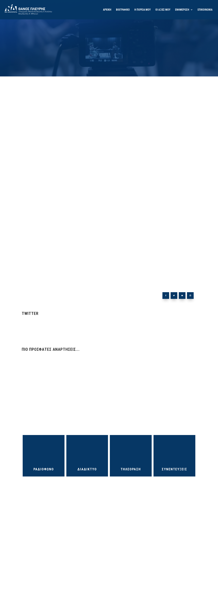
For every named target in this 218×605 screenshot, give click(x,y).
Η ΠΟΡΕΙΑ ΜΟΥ (142, 9)
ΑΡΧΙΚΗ (107, 9)
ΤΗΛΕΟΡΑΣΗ (131, 469)
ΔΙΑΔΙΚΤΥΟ (87, 469)
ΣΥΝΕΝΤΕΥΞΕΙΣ (174, 469)
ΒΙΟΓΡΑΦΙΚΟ (123, 9)
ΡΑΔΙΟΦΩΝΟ (43, 469)
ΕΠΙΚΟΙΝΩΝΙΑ (205, 9)
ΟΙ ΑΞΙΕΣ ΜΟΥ (162, 9)
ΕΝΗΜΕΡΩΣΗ (182, 9)
